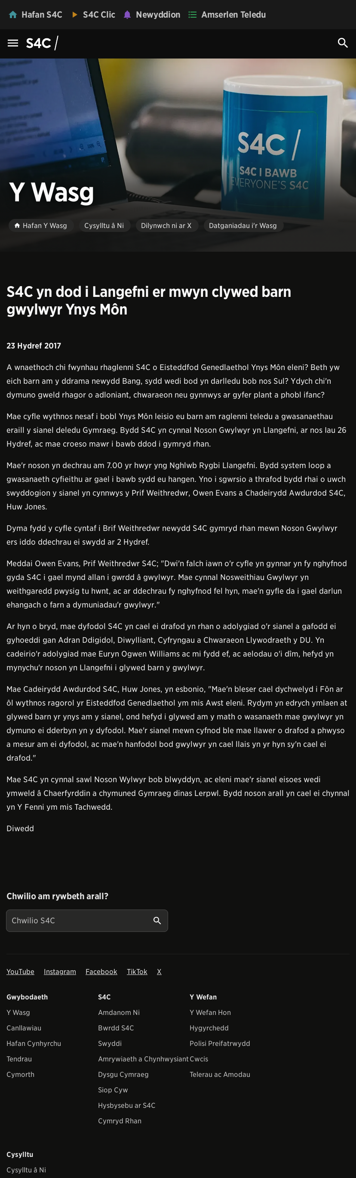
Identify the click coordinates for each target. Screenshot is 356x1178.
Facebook (101, 972)
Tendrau (19, 1059)
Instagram (60, 972)
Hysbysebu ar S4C (127, 1105)
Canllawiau (23, 1028)
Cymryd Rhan (119, 1121)
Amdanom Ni (119, 1012)
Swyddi (110, 1043)
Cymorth (20, 1074)
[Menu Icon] (13, 43)
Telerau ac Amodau (220, 1074)
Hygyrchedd (209, 1028)
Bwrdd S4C (116, 1028)
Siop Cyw (113, 1090)
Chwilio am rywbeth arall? (57, 896)
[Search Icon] (343, 43)
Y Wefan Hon (210, 1012)
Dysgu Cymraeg (123, 1074)
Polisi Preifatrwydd (220, 1043)
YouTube (20, 972)
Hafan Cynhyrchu (33, 1043)
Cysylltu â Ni (26, 1170)
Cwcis (199, 1059)
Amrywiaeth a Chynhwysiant (143, 1059)
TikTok (137, 972)
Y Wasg (18, 1012)
